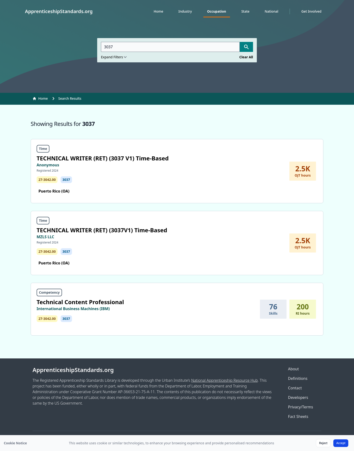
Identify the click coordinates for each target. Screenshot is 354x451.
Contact (295, 388)
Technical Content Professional (80, 302)
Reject (323, 443)
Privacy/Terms (300, 407)
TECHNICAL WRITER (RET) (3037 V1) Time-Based (103, 158)
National (271, 11)
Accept (340, 443)
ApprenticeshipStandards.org (73, 370)
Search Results (69, 98)
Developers (298, 397)
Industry (185, 11)
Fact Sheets (298, 416)
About (293, 369)
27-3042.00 (47, 179)
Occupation (216, 11)
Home (158, 11)
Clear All (246, 57)
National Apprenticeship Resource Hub (224, 380)
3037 (66, 179)
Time (43, 148)
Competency (49, 292)
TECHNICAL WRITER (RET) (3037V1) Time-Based (102, 230)
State (245, 11)
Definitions (297, 378)
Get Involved (311, 11)
